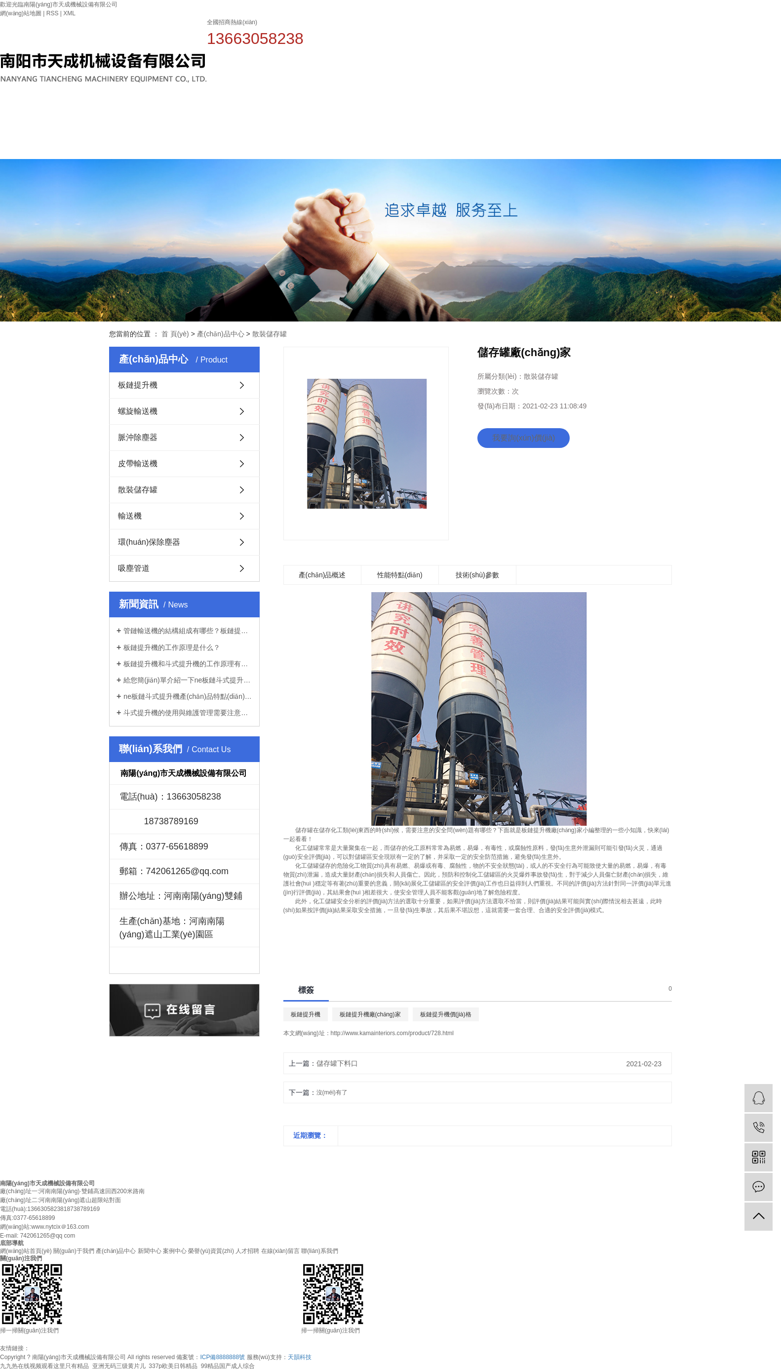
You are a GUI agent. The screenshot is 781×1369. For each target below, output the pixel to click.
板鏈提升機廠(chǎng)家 (370, 1014)
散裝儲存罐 (269, 334)
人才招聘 (739, 118)
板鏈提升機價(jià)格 (445, 1014)
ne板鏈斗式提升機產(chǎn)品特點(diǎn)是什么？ (187, 696)
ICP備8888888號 (222, 1357)
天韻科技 (300, 1357)
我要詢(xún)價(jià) (523, 438)
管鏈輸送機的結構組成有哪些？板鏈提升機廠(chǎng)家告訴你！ (187, 631)
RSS (52, 13)
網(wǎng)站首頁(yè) (345, 132)
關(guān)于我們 (411, 118)
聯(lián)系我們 (319, 1251)
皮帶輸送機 (137, 463)
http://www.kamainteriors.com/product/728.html (392, 1033)
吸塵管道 (134, 568)
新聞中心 (542, 118)
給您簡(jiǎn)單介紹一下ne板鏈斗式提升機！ (187, 680)
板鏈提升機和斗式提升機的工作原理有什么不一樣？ (187, 664)
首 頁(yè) (175, 334)
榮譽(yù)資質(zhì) (673, 118)
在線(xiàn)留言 (280, 1251)
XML (69, 13)
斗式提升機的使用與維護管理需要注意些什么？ (187, 713)
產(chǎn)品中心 (476, 118)
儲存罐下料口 (337, 1063)
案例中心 (608, 118)
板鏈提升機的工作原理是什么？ (171, 647)
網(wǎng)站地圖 (20, 13)
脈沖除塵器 (137, 437)
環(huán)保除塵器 (149, 542)
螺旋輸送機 (137, 411)
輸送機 (130, 516)
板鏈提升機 (137, 385)
